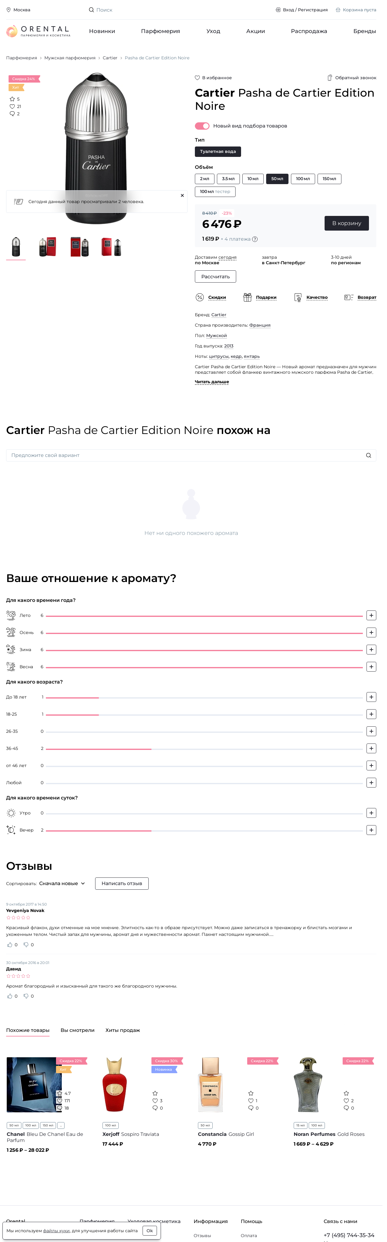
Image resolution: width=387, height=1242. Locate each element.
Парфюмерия (160, 31)
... (61, 1125)
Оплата (249, 1235)
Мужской (216, 335)
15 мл (300, 1125)
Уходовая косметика (154, 1221)
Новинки (102, 31)
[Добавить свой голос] (371, 615)
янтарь (252, 356)
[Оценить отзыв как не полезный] (26, 944)
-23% (227, 213)
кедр (236, 356)
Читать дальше (212, 381)
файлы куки (56, 1230)
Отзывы (202, 1235)
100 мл (30, 1125)
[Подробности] (255, 239)
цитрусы (219, 356)
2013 (228, 346)
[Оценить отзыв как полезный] (9, 944)
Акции (255, 31)
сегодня (227, 257)
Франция (260, 325)
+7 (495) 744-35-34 (349, 1235)
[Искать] (368, 455)
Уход (213, 31)
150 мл (48, 1125)
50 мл (14, 1125)
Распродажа (309, 31)
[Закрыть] (182, 195)
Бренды (364, 31)
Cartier (218, 314)
